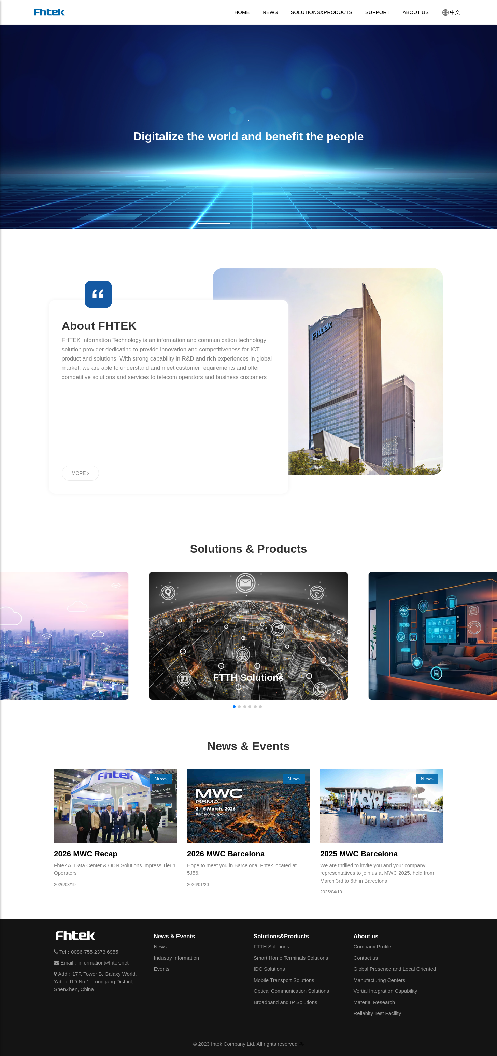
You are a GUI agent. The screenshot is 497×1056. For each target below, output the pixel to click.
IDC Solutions (269, 969)
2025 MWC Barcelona (359, 853)
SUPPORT (377, 12)
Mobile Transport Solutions (284, 980)
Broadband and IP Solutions (285, 1002)
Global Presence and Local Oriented (395, 969)
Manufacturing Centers (380, 980)
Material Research (374, 1002)
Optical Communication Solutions (291, 991)
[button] (214, 223)
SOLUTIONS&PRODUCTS (321, 12)
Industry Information (176, 958)
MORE (80, 473)
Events (162, 969)
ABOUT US (416, 12)
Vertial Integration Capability (385, 991)
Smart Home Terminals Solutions (291, 958)
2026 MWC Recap (85, 853)
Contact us (366, 958)
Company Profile (373, 946)
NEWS (270, 12)
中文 (450, 12)
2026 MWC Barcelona (226, 853)
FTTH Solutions (271, 946)
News (160, 946)
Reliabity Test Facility (377, 1013)
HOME (242, 12)
